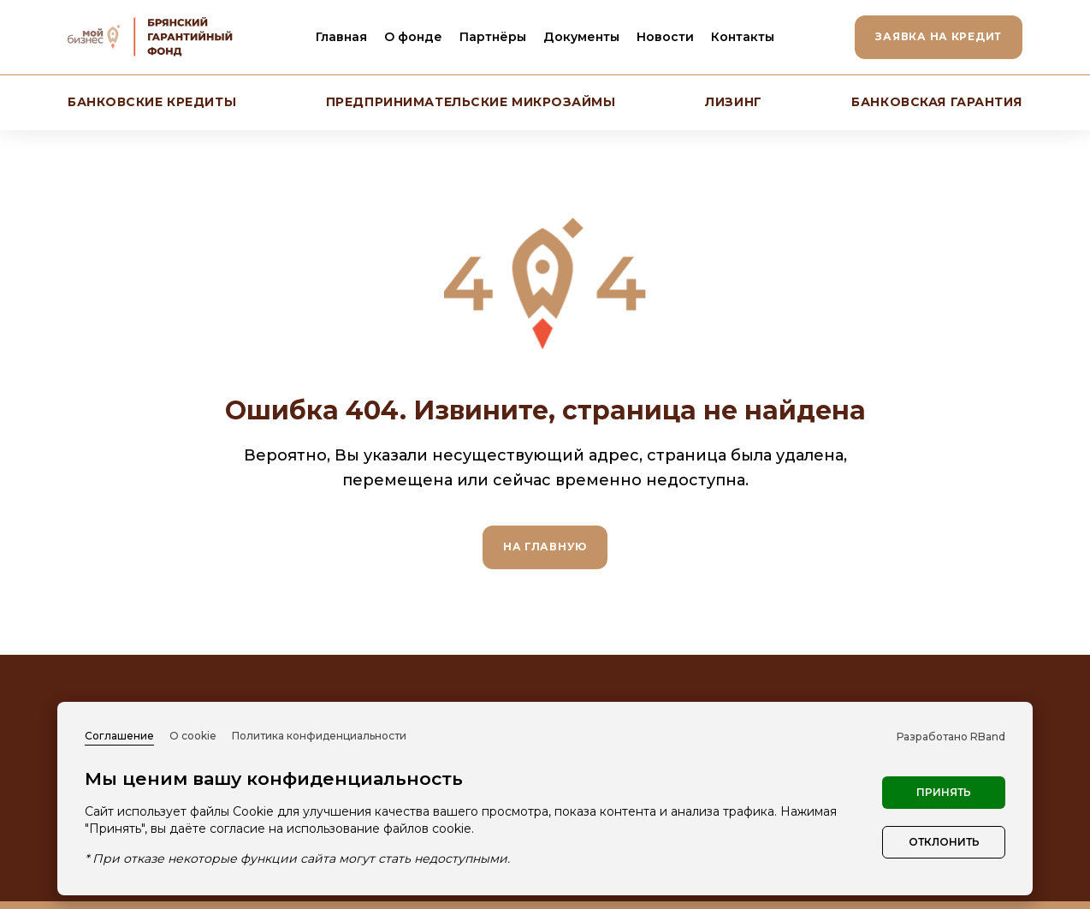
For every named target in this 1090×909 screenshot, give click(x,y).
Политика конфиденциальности (319, 735)
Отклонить (944, 841)
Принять (943, 792)
